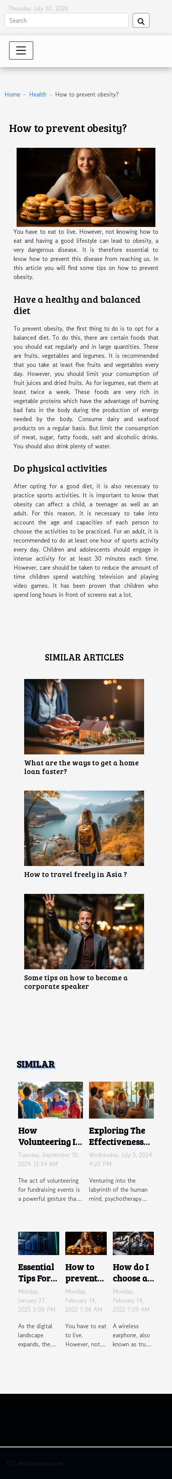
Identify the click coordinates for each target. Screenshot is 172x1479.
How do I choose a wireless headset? (131, 1283)
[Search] (67, 20)
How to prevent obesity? (81, 1278)
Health (37, 94)
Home (12, 94)
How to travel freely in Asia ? (75, 874)
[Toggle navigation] (21, 50)
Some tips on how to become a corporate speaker (76, 981)
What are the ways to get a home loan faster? (81, 766)
